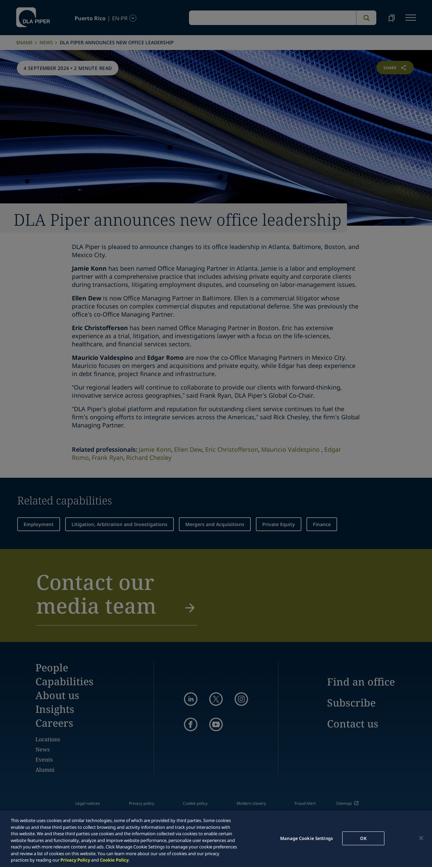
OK (363, 838)
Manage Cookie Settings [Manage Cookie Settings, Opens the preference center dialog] (306, 838)
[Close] (421, 838)
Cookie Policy (114, 860)
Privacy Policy (75, 860)
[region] (216, 839)
